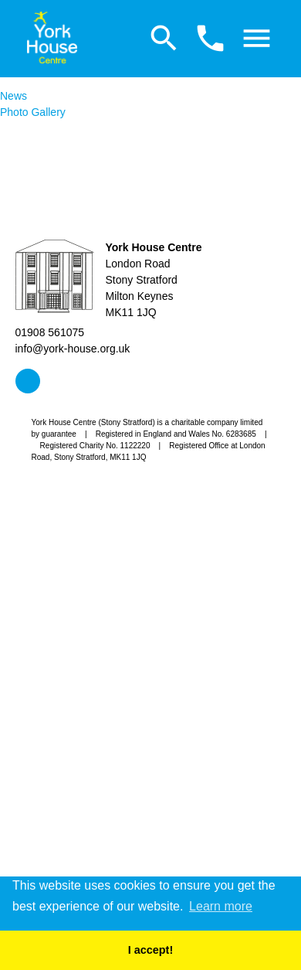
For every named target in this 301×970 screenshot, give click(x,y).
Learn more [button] (220, 906)
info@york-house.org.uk (72, 348)
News (13, 96)
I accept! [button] (150, 950)
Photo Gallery (33, 112)
